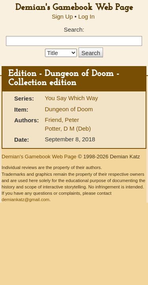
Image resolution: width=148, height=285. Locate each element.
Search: (74, 29)
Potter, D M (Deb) (68, 128)
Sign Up (62, 16)
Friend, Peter (62, 119)
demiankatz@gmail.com (25, 199)
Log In (86, 16)
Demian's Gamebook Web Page (74, 7)
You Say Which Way (71, 98)
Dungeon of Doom (69, 109)
